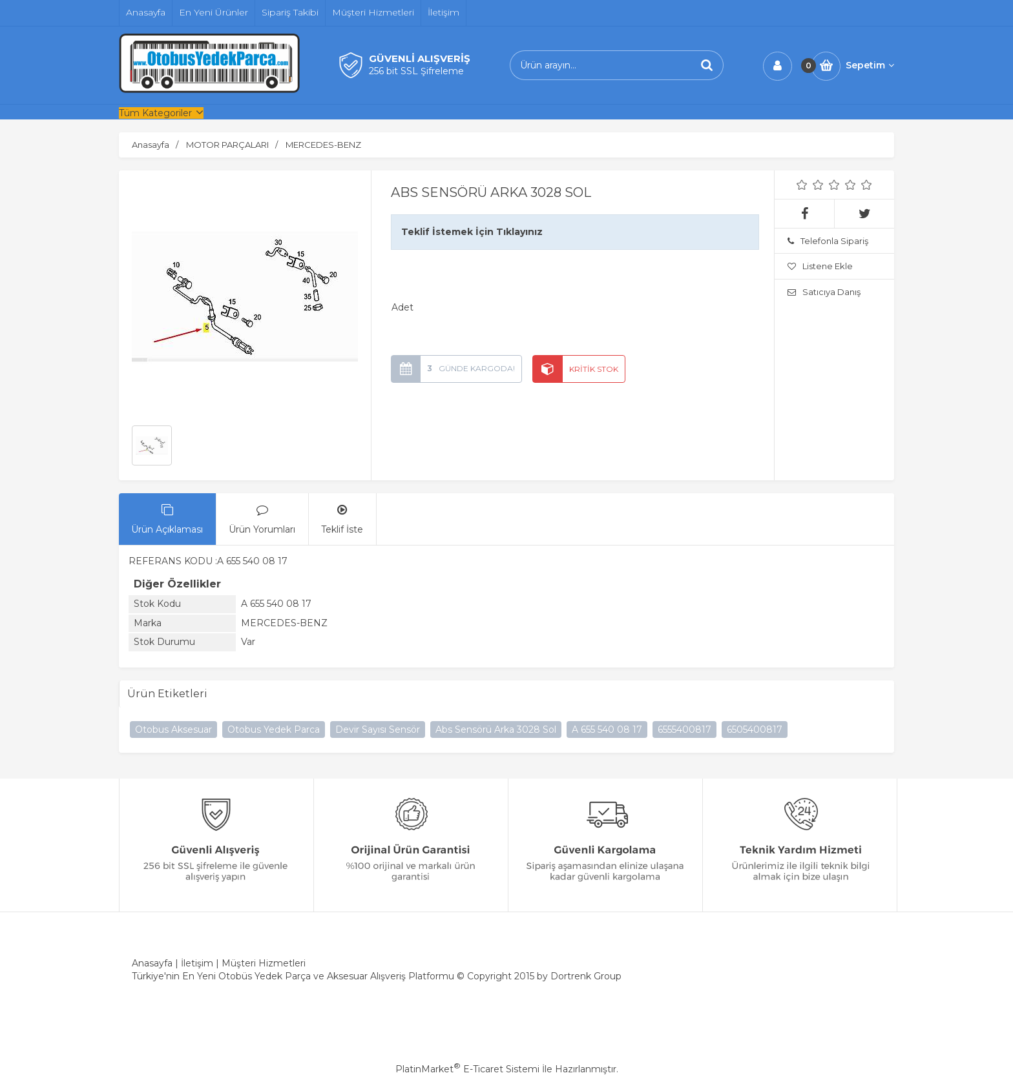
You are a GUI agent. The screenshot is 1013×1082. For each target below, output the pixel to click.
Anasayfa (152, 963)
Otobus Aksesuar (173, 729)
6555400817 (684, 729)
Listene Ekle (820, 266)
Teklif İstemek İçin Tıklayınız (472, 232)
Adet (402, 307)
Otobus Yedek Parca (273, 729)
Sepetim (870, 65)
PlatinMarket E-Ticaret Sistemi (467, 1069)
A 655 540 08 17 (607, 729)
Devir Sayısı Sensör (377, 729)
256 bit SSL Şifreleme (416, 71)
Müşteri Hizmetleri (264, 963)
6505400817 (754, 729)
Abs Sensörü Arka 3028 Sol (495, 729)
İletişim (197, 963)
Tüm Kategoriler (155, 113)
